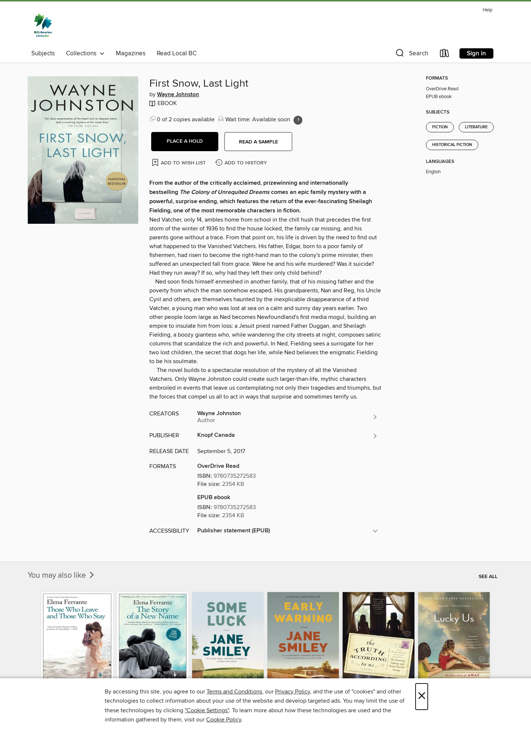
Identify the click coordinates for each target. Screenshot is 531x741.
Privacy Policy (292, 691)
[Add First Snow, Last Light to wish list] (179, 162)
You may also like (62, 575)
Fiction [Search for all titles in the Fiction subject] (440, 127)
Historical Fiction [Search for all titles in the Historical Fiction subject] (452, 144)
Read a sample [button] (258, 142)
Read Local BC (177, 53)
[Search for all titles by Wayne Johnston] (288, 417)
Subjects (43, 53)
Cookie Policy (223, 719)
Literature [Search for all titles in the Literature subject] (476, 127)
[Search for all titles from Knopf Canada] (288, 436)
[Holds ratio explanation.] (298, 120)
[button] (411, 55)
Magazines (131, 53)
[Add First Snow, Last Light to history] (242, 163)
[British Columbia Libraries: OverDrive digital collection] (43, 25)
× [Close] (421, 696)
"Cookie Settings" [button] (207, 710)
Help (487, 10)
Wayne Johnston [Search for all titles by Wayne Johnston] (178, 94)
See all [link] (488, 576)
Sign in (476, 53)
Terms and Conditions (234, 691)
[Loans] (445, 55)
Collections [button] (85, 53)
